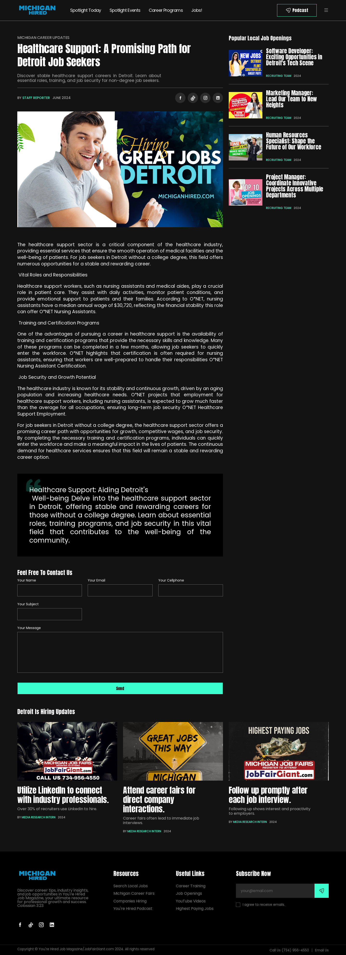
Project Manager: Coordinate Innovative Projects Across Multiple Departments (294, 186)
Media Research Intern (39, 817)
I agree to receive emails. (260, 905)
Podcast (300, 10)
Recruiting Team (278, 76)
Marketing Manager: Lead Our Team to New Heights (291, 99)
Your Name (26, 580)
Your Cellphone (171, 580)
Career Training (190, 886)
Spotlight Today (85, 10)
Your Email (96, 580)
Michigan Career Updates (43, 37)
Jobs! (196, 10)
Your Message (29, 627)
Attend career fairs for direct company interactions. (159, 799)
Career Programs (166, 10)
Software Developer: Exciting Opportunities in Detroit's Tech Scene (294, 57)
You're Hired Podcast (132, 908)
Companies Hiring (130, 901)
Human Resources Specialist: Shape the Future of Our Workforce (293, 141)
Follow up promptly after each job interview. (268, 795)
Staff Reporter (36, 97)
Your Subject (28, 604)
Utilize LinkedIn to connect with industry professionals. (63, 795)
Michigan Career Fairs (133, 893)
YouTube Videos (191, 901)
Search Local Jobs (130, 886)
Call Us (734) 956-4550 (289, 950)
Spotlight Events (125, 10)
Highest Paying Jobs (195, 908)
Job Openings (189, 893)
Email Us (322, 950)
